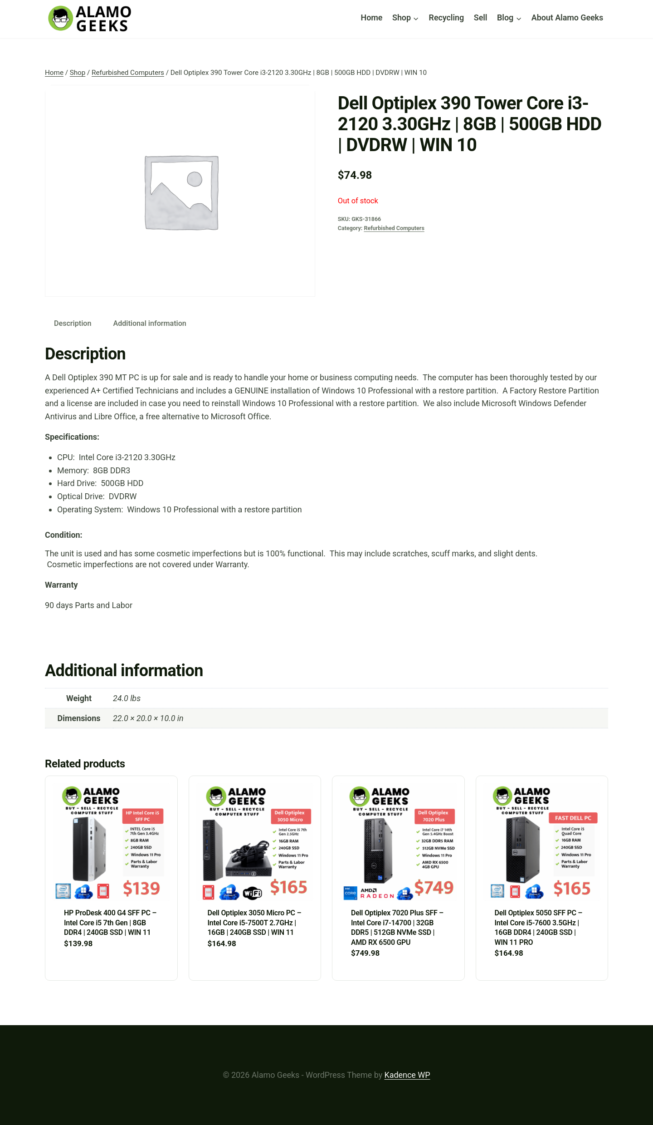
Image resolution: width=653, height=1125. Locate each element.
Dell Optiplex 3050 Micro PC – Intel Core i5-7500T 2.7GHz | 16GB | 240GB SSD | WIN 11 (255, 923)
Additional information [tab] (149, 323)
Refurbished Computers (394, 228)
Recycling (446, 17)
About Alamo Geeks (567, 17)
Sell (480, 17)
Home (372, 17)
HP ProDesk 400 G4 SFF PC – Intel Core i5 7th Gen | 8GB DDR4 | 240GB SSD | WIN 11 (110, 923)
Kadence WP (407, 1075)
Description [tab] (72, 323)
